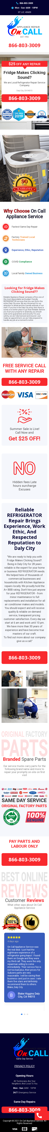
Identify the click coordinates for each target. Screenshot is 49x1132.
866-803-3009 (24, 3)
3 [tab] (27, 1014)
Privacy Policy (24, 1066)
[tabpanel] (24, 967)
